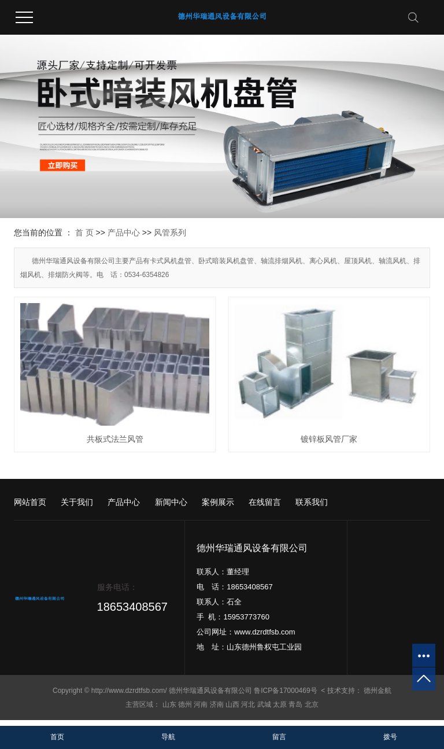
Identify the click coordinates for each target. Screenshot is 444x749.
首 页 (84, 232)
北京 (312, 704)
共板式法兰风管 (115, 439)
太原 (280, 704)
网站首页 (30, 502)
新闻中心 (171, 502)
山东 (169, 704)
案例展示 (218, 502)
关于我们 (77, 502)
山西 (232, 704)
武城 (264, 704)
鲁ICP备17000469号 (285, 691)
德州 (185, 704)
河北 (248, 704)
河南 (201, 704)
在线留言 (265, 502)
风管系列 (170, 232)
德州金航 (377, 691)
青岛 (295, 704)
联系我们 (311, 502)
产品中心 (124, 232)
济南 (217, 704)
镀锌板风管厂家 (329, 439)
